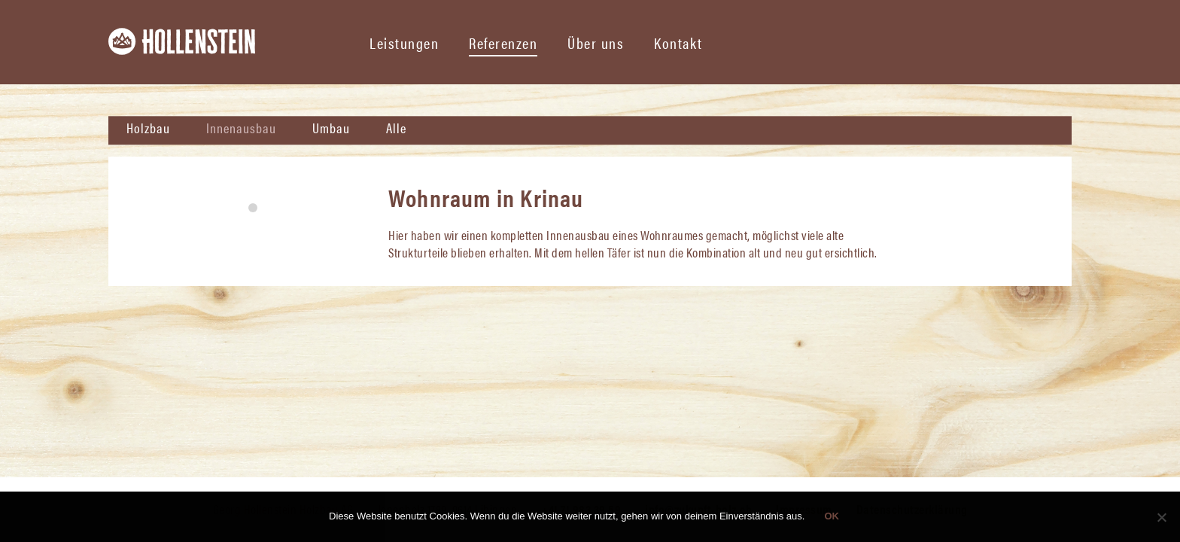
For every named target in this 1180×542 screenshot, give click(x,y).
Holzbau (148, 127)
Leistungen (404, 42)
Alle (396, 127)
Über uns (595, 42)
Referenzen (503, 42)
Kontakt (678, 42)
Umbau (331, 127)
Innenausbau (241, 127)
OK (831, 516)
